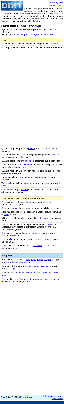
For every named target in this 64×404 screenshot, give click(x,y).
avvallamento (26, 164)
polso (56, 279)
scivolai (53, 154)
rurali (10, 262)
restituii (31, 148)
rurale (48, 224)
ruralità (9, 239)
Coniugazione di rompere (41, 34)
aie (32, 233)
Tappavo (5, 183)
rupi (28, 259)
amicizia (48, 279)
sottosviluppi (33, 266)
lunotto (24, 189)
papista (30, 161)
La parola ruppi (20, 34)
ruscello (26, 262)
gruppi (12, 268)
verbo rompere (30, 29)
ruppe (40, 259)
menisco (6, 281)
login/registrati (56, 2)
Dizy (3, 397)
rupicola (41, 218)
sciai (22, 177)
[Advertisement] (32, 360)
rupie (6, 214)
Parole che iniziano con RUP (27, 272)
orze (30, 202)
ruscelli (17, 262)
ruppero (47, 259)
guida (60, 5)
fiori (12, 281)
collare (26, 281)
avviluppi (45, 266)
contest (52, 5)
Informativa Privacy (52, 396)
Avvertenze (57, 398)
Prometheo (26, 397)
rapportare (38, 279)
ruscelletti (37, 245)
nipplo (14, 208)
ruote (29, 279)
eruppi (5, 268)
